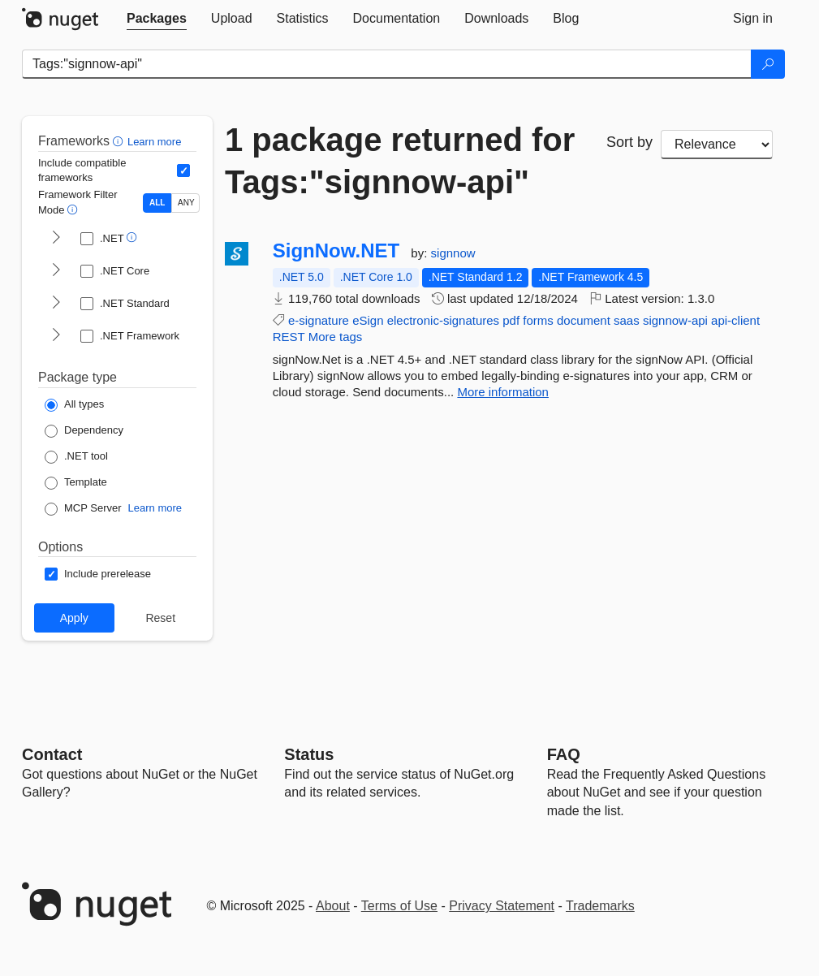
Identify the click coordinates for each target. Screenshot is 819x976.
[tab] (156, 19)
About (333, 906)
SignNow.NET (336, 251)
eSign (367, 320)
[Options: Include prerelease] (97, 574)
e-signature (318, 320)
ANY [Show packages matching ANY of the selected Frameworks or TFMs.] (186, 202)
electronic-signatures (443, 320)
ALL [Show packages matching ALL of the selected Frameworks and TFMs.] (157, 202)
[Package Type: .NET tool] (76, 457)
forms (538, 320)
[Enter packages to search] (387, 64)
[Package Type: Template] (76, 483)
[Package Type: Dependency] (84, 431)
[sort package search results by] (717, 144)
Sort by (629, 142)
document (583, 320)
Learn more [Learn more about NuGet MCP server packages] (155, 508)
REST (289, 336)
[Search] (768, 64)
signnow (453, 253)
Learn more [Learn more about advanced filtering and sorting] (154, 142)
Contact (52, 754)
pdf (510, 320)
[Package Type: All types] (74, 405)
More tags (335, 336)
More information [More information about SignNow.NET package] (503, 392)
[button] (120, 141)
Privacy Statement (501, 906)
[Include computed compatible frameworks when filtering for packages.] (183, 171)
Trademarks (600, 906)
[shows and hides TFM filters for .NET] (56, 238)
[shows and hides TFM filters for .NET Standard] (56, 303)
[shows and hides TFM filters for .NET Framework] (56, 336)
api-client (735, 320)
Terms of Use (399, 906)
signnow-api (675, 320)
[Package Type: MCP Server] (83, 509)
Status (309, 754)
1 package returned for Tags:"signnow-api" (400, 161)
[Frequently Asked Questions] (563, 754)
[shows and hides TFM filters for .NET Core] (56, 271)
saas (627, 320)
